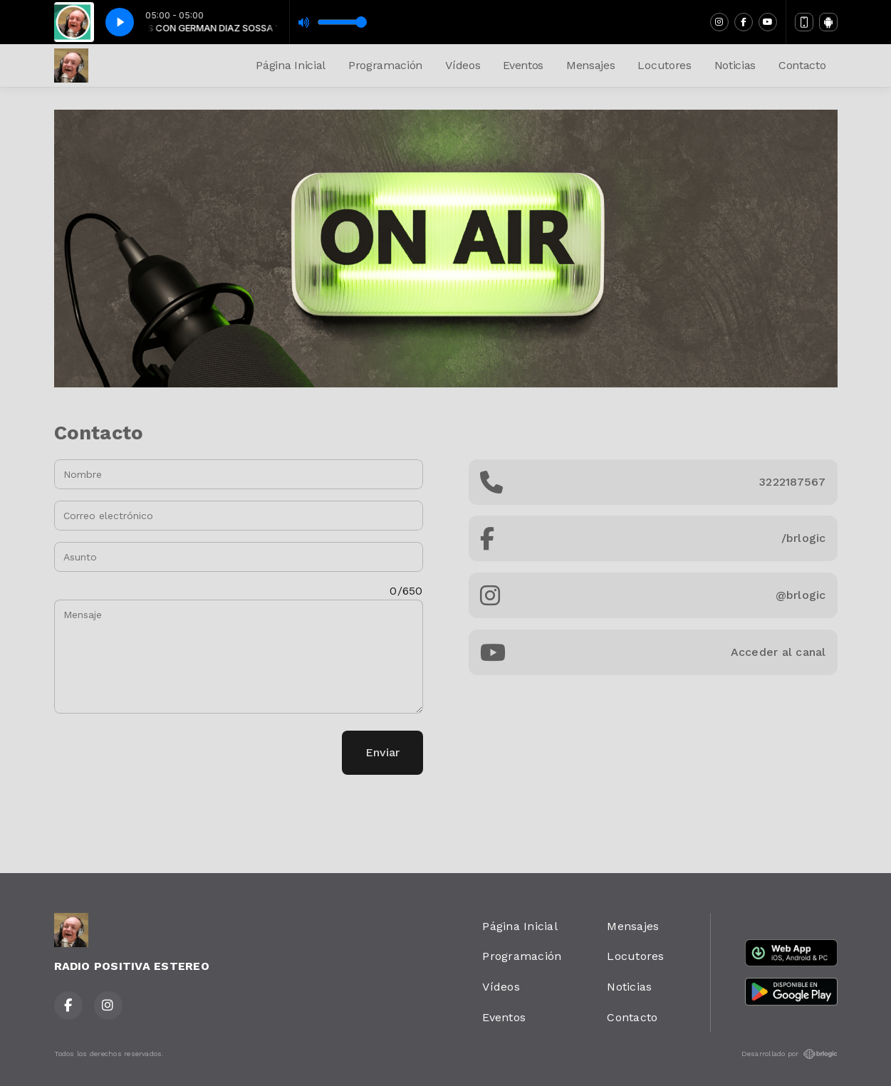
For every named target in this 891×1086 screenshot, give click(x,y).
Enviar (382, 752)
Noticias (735, 65)
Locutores (664, 65)
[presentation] (162, 752)
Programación (385, 65)
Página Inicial (290, 65)
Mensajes (590, 65)
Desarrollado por (789, 1054)
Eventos (523, 65)
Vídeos (462, 65)
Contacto (801, 65)
